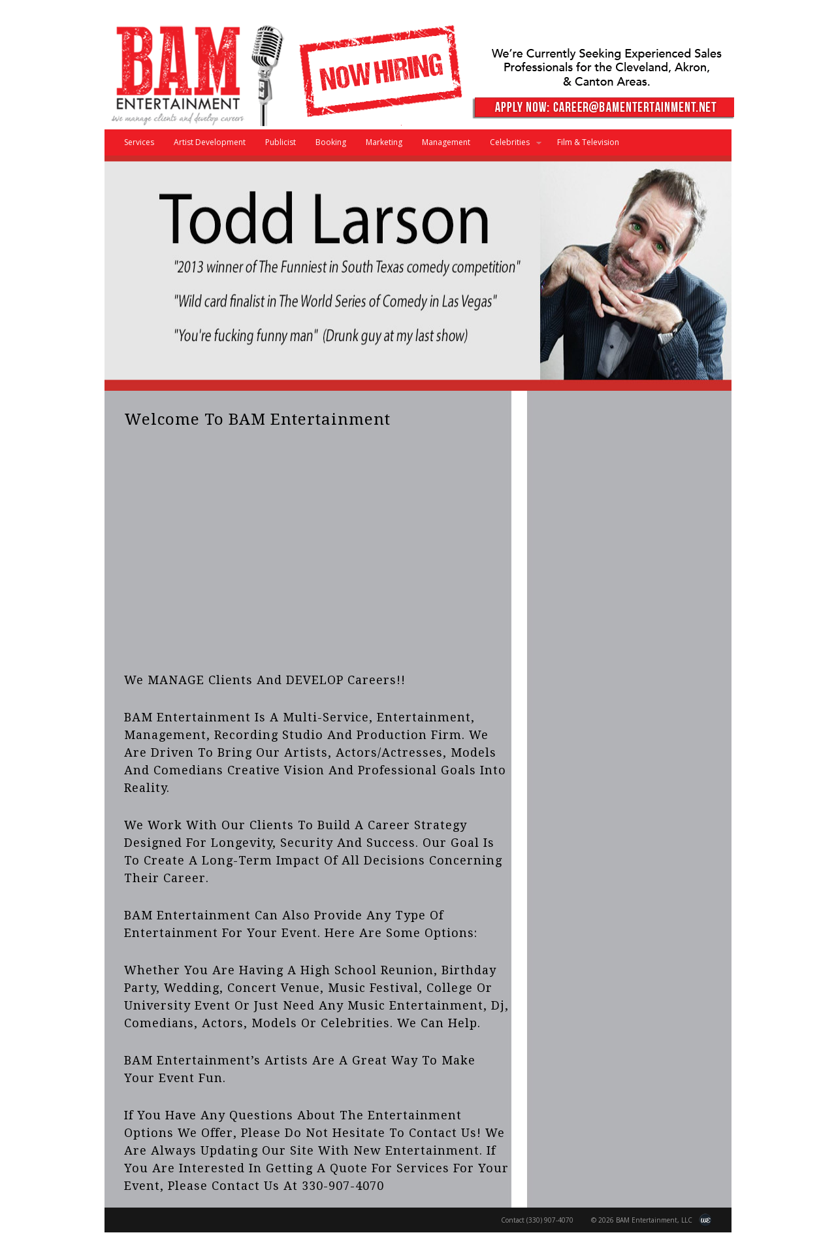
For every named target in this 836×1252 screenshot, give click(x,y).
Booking (330, 142)
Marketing (384, 142)
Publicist (280, 142)
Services (139, 142)
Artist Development (210, 142)
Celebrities (510, 146)
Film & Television (588, 142)
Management (446, 142)
